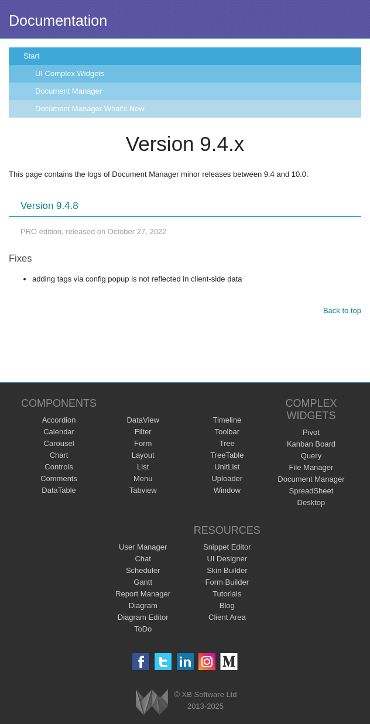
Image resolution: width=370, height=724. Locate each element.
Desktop (311, 502)
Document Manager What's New (90, 108)
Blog (227, 605)
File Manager (311, 467)
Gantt (142, 582)
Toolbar (226, 431)
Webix (152, 702)
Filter (143, 431)
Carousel (59, 443)
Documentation (58, 20)
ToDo (143, 629)
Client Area (227, 617)
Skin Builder (227, 570)
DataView (142, 420)
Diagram (143, 605)
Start (31, 56)
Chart (59, 455)
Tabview (143, 490)
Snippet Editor (227, 547)
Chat (142, 558)
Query (311, 455)
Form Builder (227, 582)
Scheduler (143, 570)
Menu (143, 478)
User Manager (143, 547)
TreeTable (227, 455)
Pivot (311, 432)
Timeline (227, 420)
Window (227, 490)
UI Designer (227, 558)
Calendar (58, 431)
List (143, 466)
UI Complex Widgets (69, 73)
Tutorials (227, 593)
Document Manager (68, 91)
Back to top (342, 310)
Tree (227, 443)
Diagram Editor (143, 617)
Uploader (226, 478)
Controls (58, 466)
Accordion (59, 420)
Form (143, 443)
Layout (143, 455)
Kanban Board (311, 444)
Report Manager (142, 593)
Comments (58, 478)
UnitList (226, 466)
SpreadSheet (311, 490)
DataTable (59, 490)
